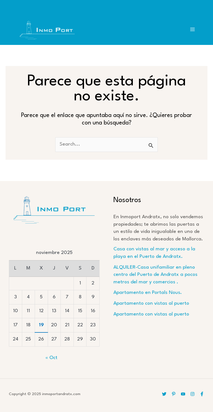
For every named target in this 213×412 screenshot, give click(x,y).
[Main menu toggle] (192, 29)
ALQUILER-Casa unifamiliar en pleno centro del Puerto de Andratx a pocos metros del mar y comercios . (155, 274)
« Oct (51, 357)
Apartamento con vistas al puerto (151, 303)
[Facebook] (202, 394)
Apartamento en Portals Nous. (147, 292)
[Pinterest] (173, 394)
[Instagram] (192, 394)
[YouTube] (183, 394)
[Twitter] (164, 394)
